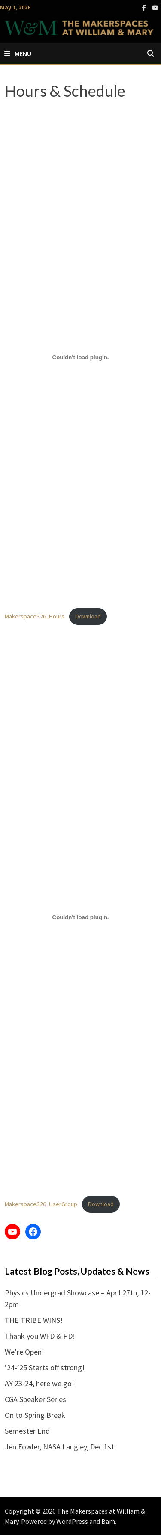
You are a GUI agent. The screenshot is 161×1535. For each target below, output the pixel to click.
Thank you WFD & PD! (40, 1336)
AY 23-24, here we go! (39, 1383)
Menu (17, 53)
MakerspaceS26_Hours (34, 616)
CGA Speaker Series (35, 1399)
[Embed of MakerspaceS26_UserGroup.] (81, 917)
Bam (108, 1521)
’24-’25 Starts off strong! (45, 1367)
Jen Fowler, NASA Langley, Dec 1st (59, 1447)
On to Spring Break (35, 1415)
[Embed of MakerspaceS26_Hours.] (81, 357)
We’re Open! (24, 1352)
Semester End (27, 1431)
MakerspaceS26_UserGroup (41, 1204)
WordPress (72, 1521)
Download (88, 616)
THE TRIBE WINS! (34, 1320)
